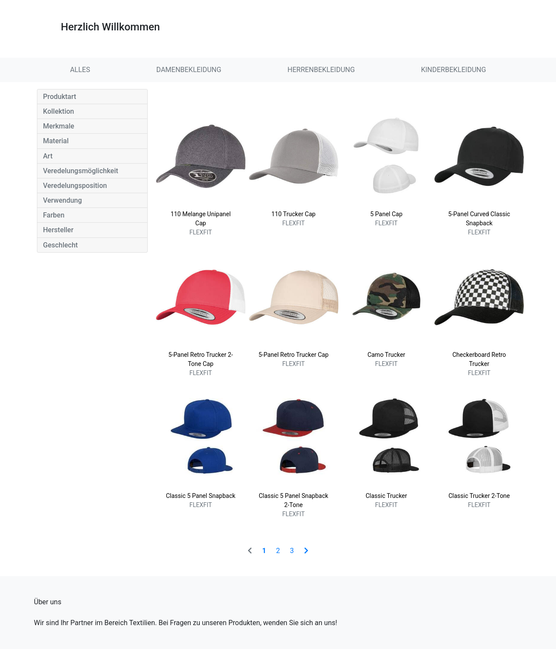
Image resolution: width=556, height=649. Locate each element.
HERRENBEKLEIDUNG (321, 70)
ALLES (80, 70)
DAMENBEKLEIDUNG (189, 70)
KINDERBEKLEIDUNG (453, 70)
